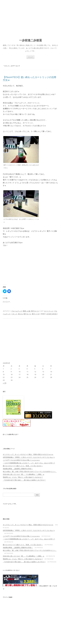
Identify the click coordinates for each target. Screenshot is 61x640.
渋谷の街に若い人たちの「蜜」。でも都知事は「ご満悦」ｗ (23, 474)
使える (20, 314)
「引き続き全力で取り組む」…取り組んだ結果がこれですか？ (24, 480)
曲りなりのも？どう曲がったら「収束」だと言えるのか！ (23, 466)
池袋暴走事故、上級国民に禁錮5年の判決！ (18, 469)
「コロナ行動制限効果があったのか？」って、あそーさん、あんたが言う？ (29, 463)
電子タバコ (35, 311)
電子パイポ (35, 314)
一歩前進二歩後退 (30, 40)
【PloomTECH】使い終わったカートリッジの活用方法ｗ (29, 79)
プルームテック (16, 311)
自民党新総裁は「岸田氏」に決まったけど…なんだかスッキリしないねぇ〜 (29, 457)
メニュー (30, 57)
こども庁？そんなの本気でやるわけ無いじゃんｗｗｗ (21, 460)
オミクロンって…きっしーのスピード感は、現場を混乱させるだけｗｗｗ (28, 454)
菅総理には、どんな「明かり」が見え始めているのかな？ (23, 477)
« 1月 (4, 383)
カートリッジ (48, 311)
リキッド (14, 314)
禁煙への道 (26, 311)
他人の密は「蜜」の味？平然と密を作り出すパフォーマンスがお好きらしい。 (30, 471)
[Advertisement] (30, 17)
